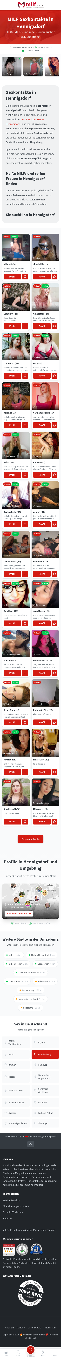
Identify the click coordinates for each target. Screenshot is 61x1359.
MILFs (7, 1136)
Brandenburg (36, 1136)
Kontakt (20, 1327)
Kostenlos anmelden (19, 913)
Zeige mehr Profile (30, 839)
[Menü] (55, 1354)
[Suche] (18, 1354)
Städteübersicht (11, 1200)
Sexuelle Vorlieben (13, 1212)
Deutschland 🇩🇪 (20, 1136)
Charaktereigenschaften (16, 1206)
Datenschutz (34, 1327)
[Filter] (43, 1354)
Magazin (7, 1218)
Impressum (50, 1327)
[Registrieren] (30, 1354)
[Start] (6, 1354)
